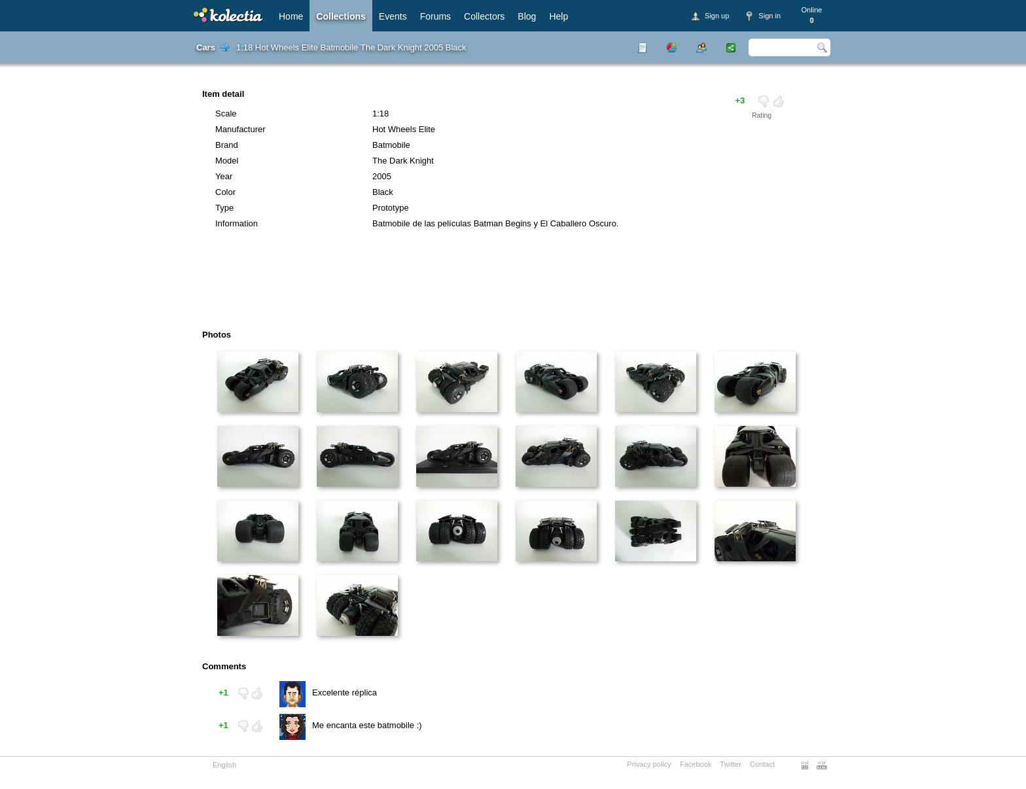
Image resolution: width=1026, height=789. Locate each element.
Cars (205, 47)
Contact (762, 764)
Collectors (484, 16)
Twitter (730, 764)
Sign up (717, 16)
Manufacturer (240, 129)
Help (558, 16)
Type (224, 208)
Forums (435, 16)
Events (393, 16)
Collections (340, 16)
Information (236, 223)
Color (225, 192)
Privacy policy (649, 764)
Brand (226, 145)
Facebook (696, 764)
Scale (226, 113)
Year (223, 176)
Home (291, 16)
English (224, 765)
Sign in (769, 16)
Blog (527, 16)
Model (226, 161)
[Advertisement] (476, 283)
